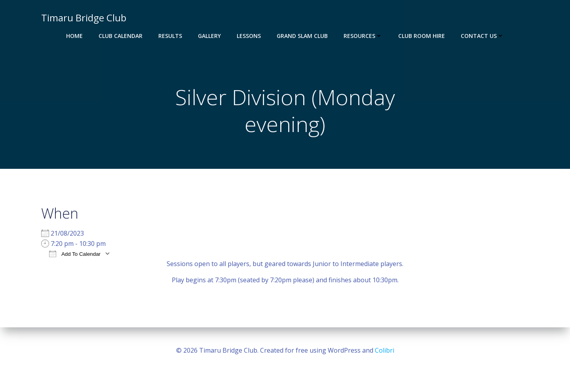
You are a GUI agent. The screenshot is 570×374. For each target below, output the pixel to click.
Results (170, 36)
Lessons (249, 36)
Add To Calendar (75, 253)
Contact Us (482, 36)
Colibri (384, 350)
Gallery (209, 36)
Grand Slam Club (302, 36)
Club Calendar (120, 36)
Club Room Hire (421, 36)
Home (74, 36)
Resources (363, 36)
